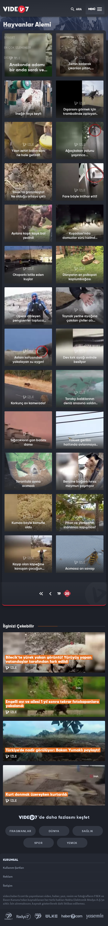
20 (67, 594)
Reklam (8, 876)
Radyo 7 (23, 916)
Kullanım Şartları (13, 867)
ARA (76, 9)
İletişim (7, 885)
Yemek (72, 843)
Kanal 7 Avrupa (38, 916)
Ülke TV (51, 916)
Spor (38, 843)
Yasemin (94, 916)
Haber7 (71, 916)
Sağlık (87, 831)
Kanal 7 (9, 916)
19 (59, 594)
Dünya (54, 831)
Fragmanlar (20, 831)
